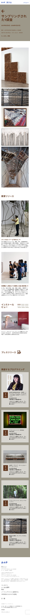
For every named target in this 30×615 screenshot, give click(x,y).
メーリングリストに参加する (9, 592)
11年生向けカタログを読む (9, 594)
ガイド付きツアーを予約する (10, 240)
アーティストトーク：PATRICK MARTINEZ (16, 430)
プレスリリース (11, 352)
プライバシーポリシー (5, 612)
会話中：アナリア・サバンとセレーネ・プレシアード (17, 465)
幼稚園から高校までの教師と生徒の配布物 (14, 286)
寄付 (2, 589)
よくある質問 (5, 587)
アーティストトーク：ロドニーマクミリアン (17, 501)
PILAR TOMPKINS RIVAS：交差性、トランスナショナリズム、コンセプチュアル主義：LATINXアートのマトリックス (17, 394)
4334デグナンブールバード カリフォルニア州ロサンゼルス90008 (8, 574)
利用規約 (3, 609)
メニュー (26, 2)
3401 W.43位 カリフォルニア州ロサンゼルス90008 (8, 568)
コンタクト (4, 585)
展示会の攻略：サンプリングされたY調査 (17, 536)
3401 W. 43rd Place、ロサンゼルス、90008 (12, 32)
